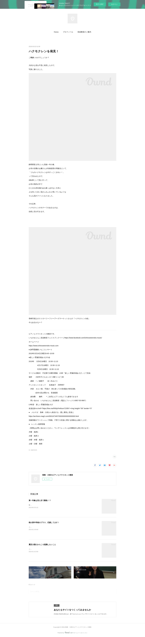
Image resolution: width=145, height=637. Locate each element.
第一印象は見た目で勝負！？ (40, 500)
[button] (56, 32)
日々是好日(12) (33, 450)
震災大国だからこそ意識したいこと (42, 544)
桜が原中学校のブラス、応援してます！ (44, 522)
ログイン (114, 4)
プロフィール (68, 32)
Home (56, 32)
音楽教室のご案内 (84, 32)
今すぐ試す (100, 4)
